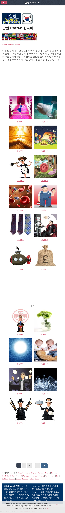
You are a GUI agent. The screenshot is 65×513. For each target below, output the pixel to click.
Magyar (33, 473)
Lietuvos (25, 479)
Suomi (53, 476)
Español (54, 473)
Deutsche (5, 476)
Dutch (12, 476)
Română (27, 473)
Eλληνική (12, 479)
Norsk (47, 476)
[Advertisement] (32, 77)
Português (26, 476)
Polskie (5, 479)
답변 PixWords (7, 44)
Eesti (37, 479)
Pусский (19, 476)
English (20, 473)
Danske (41, 476)
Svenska (34, 476)
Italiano (47, 473)
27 (37, 465)
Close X (57, 504)
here (48, 508)
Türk (57, 476)
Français (41, 473)
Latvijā (32, 479)
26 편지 (17, 44)
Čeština (18, 479)
